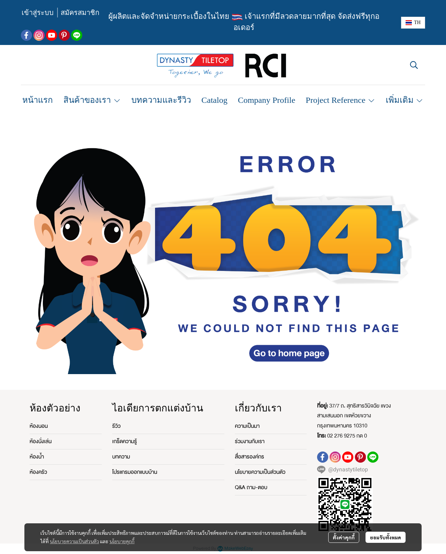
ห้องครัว (38, 472)
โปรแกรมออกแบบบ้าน (134, 472)
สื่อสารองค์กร (249, 456)
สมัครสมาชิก (80, 12)
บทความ (121, 456)
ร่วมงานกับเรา (249, 441)
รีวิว (116, 426)
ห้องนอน (39, 426)
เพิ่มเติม (405, 100)
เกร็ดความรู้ (124, 441)
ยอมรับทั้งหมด (385, 537)
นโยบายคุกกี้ (121, 541)
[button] (413, 23)
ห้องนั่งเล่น (41, 441)
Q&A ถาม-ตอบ (251, 487)
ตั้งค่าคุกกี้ (344, 537)
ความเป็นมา (247, 426)
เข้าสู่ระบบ (38, 12)
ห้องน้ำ (37, 456)
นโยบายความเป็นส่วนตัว (74, 541)
